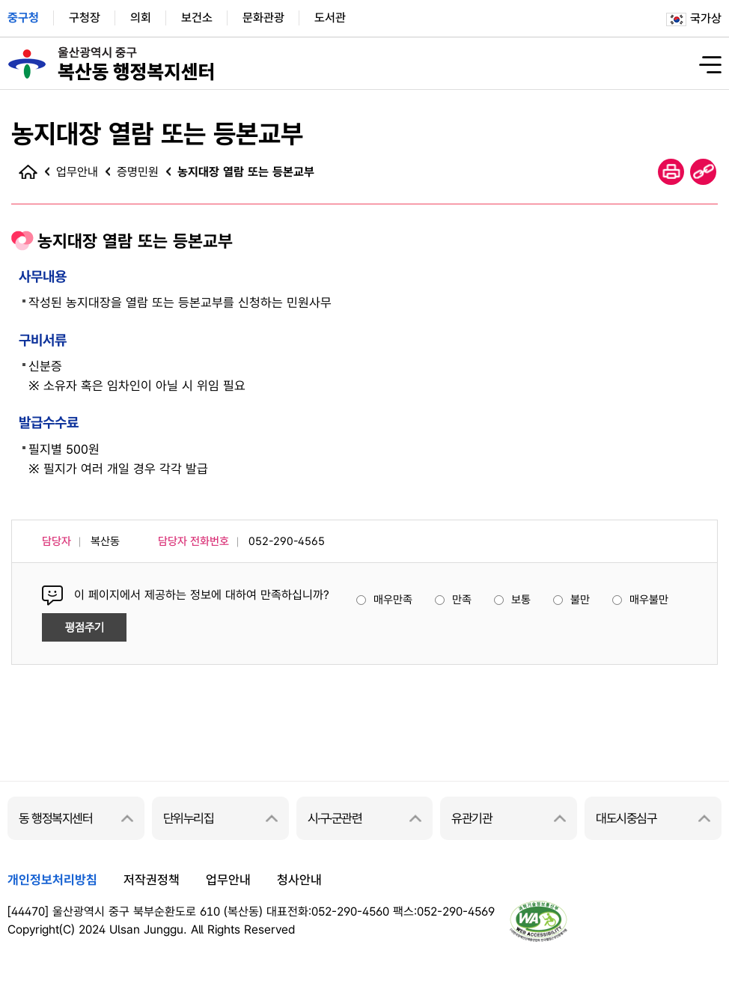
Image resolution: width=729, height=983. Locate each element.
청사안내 (299, 879)
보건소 (197, 17)
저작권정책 (151, 879)
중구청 (23, 17)
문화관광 (263, 17)
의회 (140, 17)
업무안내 (228, 879)
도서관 (330, 17)
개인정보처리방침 (52, 879)
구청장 (84, 17)
